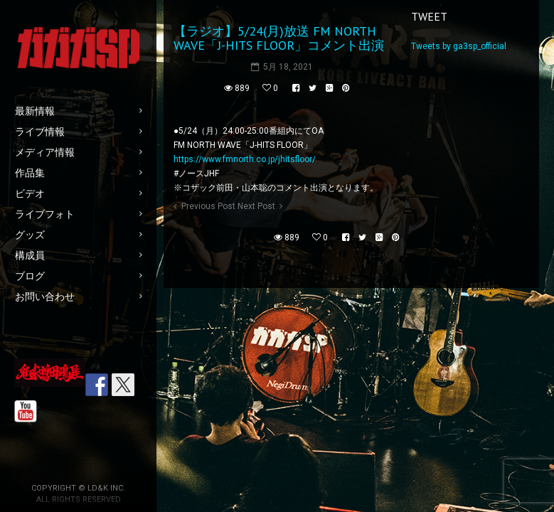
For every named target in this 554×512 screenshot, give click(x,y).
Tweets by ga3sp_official (458, 46)
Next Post (256, 206)
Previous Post (208, 206)
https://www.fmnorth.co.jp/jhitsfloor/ (245, 159)
